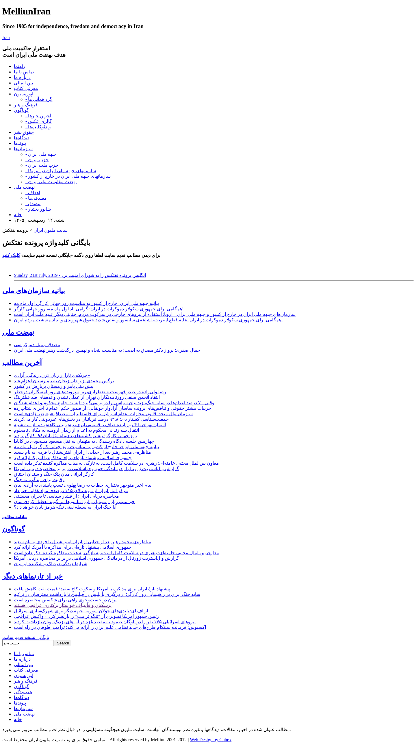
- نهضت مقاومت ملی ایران (51, 181)
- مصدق (32, 203)
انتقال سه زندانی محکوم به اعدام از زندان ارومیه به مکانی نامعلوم (76, 430)
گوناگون (21, 110)
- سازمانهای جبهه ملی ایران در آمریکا (60, 170)
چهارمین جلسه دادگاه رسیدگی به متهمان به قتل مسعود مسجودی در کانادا (84, 441)
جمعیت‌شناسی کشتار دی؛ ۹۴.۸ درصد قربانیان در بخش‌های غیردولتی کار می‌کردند (91, 419)
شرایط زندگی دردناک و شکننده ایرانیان (50, 563)
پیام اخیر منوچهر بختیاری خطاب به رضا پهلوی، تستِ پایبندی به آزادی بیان (82, 485)
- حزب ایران (37, 159)
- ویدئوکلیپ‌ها (38, 126)
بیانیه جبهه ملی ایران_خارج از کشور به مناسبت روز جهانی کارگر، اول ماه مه (86, 303)
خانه (18, 214)
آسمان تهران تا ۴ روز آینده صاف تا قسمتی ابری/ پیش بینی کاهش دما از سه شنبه (90, 424)
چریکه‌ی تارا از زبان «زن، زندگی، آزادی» (52, 375)
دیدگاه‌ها (21, 137)
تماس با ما (24, 71)
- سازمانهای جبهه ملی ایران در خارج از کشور (68, 176)
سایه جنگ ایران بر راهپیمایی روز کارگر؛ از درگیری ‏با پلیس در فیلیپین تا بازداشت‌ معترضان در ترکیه (107, 594)
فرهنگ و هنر (26, 104)
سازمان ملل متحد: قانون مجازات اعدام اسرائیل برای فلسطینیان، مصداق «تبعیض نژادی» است (103, 413)
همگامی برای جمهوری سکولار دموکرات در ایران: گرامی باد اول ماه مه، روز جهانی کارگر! (99, 308)
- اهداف (32, 192)
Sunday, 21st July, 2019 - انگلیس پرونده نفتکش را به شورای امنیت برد (80, 275)
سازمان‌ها (23, 148)
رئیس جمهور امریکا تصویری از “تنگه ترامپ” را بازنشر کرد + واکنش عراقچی (86, 616)
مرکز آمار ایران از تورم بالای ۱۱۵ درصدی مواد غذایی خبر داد (71, 490)
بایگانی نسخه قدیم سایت (25, 637)
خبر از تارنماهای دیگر (32, 576)
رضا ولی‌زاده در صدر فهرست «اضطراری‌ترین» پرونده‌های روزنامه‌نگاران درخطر (90, 391)
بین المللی (23, 82)
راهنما (19, 66)
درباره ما (22, 77)
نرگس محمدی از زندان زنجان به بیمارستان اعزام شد (64, 380)
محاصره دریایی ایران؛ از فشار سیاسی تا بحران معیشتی (66, 496)
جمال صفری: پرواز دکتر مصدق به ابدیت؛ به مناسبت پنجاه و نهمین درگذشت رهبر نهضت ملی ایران (107, 350)
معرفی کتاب (26, 88)
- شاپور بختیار (38, 209)
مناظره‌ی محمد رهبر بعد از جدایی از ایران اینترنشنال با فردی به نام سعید (82, 452)
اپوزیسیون (23, 93)
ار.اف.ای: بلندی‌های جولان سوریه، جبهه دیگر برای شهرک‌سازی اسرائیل (81, 610)
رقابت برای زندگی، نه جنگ (39, 479)
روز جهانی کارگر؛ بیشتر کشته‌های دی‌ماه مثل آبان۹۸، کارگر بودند (75, 435)
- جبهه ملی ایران (41, 154)
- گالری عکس (38, 121)
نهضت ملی (24, 187)
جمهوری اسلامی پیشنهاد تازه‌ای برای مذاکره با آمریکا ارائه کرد (72, 457)
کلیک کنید (11, 255)
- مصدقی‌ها (36, 198)
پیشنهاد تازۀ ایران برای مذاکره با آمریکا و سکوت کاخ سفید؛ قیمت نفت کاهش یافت (92, 588)
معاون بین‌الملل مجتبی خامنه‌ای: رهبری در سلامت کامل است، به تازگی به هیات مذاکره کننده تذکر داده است (116, 463)
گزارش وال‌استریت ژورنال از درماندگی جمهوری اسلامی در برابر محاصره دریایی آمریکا (96, 468)
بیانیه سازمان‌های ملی (33, 290)
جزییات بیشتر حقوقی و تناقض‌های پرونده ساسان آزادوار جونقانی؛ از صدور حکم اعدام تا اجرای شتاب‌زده (112, 408)
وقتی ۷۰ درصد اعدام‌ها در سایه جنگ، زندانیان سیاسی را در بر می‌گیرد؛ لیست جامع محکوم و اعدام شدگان (114, 402)
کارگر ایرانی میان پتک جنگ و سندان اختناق (54, 474)
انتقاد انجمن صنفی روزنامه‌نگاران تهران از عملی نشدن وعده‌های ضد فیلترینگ (87, 397)
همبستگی (23, 691)
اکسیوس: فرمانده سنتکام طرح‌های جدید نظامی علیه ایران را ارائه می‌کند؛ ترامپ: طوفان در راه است (110, 627)
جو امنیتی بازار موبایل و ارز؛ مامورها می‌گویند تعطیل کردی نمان (74, 501)
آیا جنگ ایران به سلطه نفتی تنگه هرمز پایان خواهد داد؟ (65, 507)
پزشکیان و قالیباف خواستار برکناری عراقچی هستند (63, 605)
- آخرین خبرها (38, 115)
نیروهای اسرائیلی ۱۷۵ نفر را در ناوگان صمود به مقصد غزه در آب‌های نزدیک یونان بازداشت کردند (105, 621)
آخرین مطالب (22, 362)
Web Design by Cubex (210, 739)
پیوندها (20, 143)
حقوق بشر (24, 132)
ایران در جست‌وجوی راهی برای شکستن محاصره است (66, 599)
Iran (6, 37)
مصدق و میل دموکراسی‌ (37, 344)
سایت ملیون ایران (51, 230)
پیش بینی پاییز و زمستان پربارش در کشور (53, 386)
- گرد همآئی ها (38, 99)
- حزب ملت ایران (41, 165)
